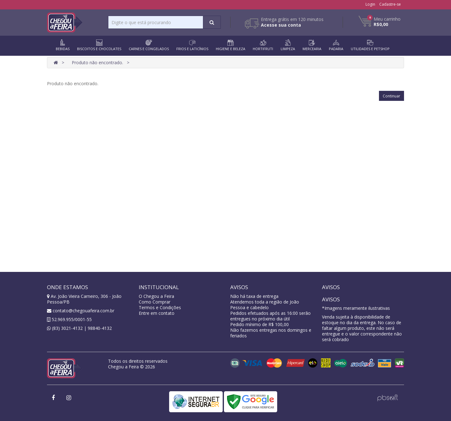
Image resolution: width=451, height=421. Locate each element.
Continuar (391, 96)
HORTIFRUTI (263, 45)
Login (370, 4)
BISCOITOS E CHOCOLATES (99, 45)
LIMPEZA (288, 45)
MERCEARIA (312, 45)
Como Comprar (154, 302)
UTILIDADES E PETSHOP (370, 45)
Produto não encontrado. (97, 62)
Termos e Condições (160, 307)
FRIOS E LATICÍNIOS (192, 45)
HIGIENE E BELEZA (230, 45)
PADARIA (336, 45)
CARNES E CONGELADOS (149, 45)
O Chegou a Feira (156, 296)
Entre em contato (156, 313)
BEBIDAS (63, 45)
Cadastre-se (390, 4)
